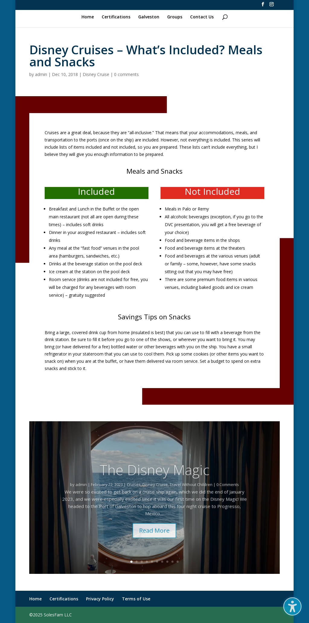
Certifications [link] (116, 17)
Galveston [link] (148, 17)
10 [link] (178, 562)
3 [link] (142, 562)
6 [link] (157, 562)
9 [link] (172, 562)
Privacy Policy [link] (100, 599)
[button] (292, 606)
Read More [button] (154, 540)
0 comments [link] (126, 74)
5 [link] (152, 562)
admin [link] (41, 74)
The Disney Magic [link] (154, 479)
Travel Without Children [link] (191, 494)
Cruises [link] (134, 494)
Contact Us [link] (202, 17)
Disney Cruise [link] (96, 74)
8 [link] (167, 562)
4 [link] (147, 562)
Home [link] (87, 17)
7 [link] (162, 562)
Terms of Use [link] (136, 599)
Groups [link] (174, 17)
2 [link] (136, 562)
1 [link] (131, 562)
